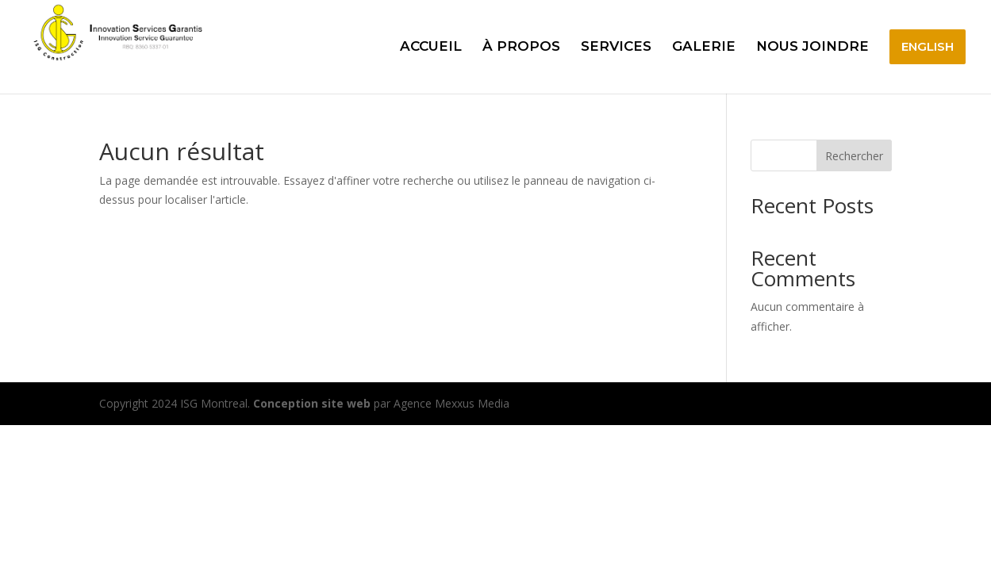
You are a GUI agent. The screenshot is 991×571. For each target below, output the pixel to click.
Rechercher (854, 155)
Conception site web (312, 403)
